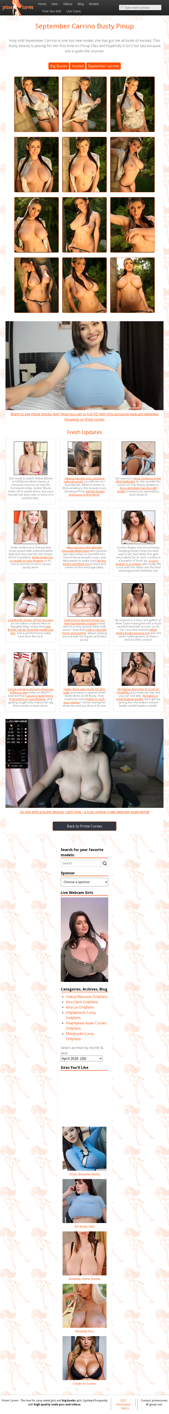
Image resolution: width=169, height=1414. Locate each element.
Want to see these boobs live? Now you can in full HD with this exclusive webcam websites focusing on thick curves (84, 414)
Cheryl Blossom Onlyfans (86, 996)
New (54, 4)
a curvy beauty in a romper (137, 562)
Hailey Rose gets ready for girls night (84, 690)
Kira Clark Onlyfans (82, 1002)
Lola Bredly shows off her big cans (30, 620)
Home (42, 4)
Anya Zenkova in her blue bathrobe (138, 480)
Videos (67, 4)
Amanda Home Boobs (84, 1276)
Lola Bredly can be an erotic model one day (30, 629)
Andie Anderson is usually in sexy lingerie (31, 559)
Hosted (78, 66)
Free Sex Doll (51, 11)
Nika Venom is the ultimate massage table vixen (82, 549)
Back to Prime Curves (84, 826)
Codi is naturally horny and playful (84, 631)
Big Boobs (58, 66)
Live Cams (73, 11)
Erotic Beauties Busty (84, 1171)
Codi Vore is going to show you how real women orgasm (84, 621)
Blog (80, 4)
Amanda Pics (84, 1328)
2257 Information (123, 1402)
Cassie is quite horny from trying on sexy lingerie (31, 697)
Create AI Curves (84, 1381)
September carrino (103, 66)
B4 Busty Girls (84, 1224)
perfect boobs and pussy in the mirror (87, 493)
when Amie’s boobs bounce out (136, 631)
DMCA (125, 1408)
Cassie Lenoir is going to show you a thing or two (30, 690)
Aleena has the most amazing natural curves (84, 480)
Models (94, 4)
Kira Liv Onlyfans (80, 1007)
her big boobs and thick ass (84, 562)
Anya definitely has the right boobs (137, 489)
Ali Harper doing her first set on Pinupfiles (138, 690)
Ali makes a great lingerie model (137, 697)
